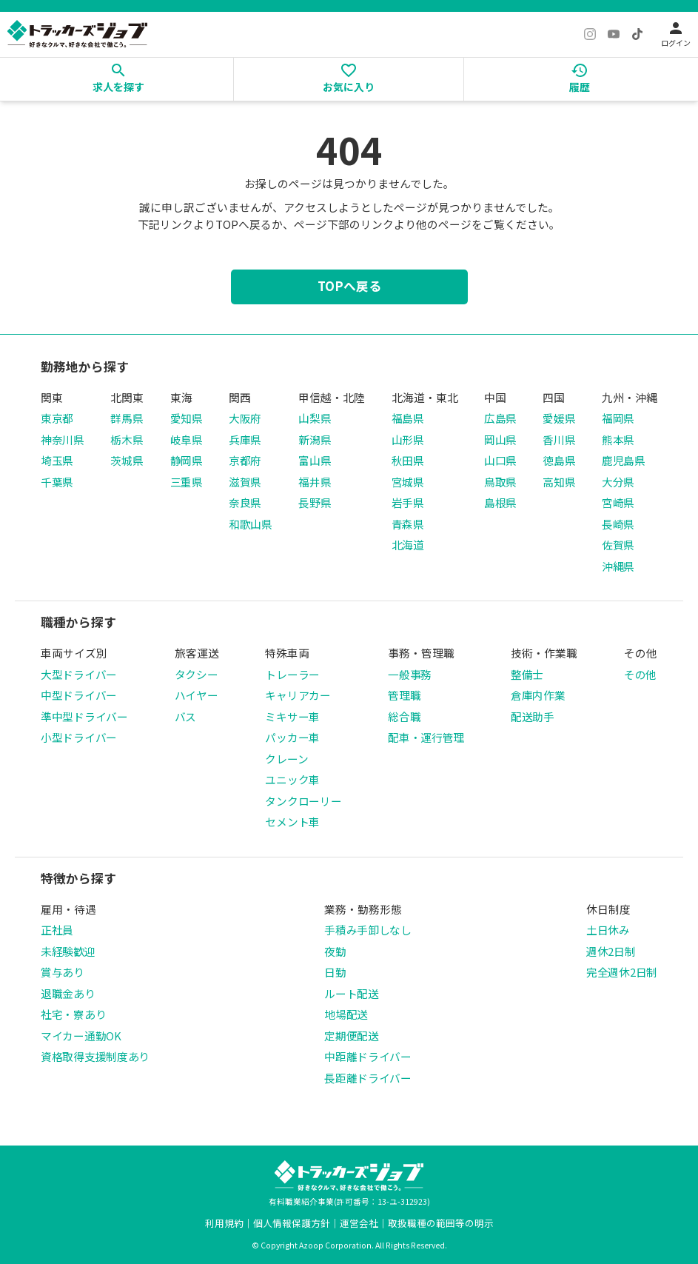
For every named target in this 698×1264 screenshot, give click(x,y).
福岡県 (618, 418)
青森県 (408, 524)
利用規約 (224, 1223)
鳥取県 (500, 481)
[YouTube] (614, 34)
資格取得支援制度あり (95, 1056)
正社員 (57, 929)
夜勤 (335, 951)
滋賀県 (245, 481)
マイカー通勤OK (81, 1035)
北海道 (408, 544)
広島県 (500, 418)
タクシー (196, 674)
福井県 (314, 481)
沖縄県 (618, 566)
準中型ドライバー (84, 716)
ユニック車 (292, 779)
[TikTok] (637, 34)
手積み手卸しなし (368, 929)
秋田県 (408, 460)
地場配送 (346, 1014)
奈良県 (245, 502)
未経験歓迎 (68, 951)
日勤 (335, 972)
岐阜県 (186, 439)
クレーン (286, 758)
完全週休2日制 (621, 972)
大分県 (618, 481)
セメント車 (292, 821)
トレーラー (292, 674)
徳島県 (559, 460)
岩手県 (408, 502)
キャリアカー (297, 695)
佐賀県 (618, 544)
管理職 (404, 695)
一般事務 (410, 674)
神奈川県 (62, 439)
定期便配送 (351, 1035)
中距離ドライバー (368, 1056)
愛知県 (186, 418)
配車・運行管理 (426, 737)
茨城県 (126, 460)
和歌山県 (250, 524)
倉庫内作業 (538, 695)
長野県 (314, 502)
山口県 (500, 460)
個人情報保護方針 (291, 1223)
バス (185, 716)
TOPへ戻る (349, 286)
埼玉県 (57, 460)
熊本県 (618, 439)
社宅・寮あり (73, 1014)
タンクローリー (303, 801)
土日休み (608, 929)
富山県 (314, 460)
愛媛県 (559, 418)
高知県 (559, 481)
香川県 (559, 439)
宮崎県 (618, 502)
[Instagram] (590, 34)
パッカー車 (292, 737)
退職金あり (68, 993)
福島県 (408, 418)
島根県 (500, 502)
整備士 (527, 674)
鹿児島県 (623, 460)
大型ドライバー (79, 674)
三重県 (186, 481)
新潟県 (314, 439)
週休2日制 (611, 951)
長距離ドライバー (368, 1078)
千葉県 (57, 481)
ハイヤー (196, 695)
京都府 (245, 460)
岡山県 (500, 439)
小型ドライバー (79, 737)
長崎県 (618, 524)
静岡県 (186, 460)
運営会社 (359, 1223)
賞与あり (62, 972)
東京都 (57, 418)
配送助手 (532, 716)
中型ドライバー (79, 695)
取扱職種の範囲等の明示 (441, 1223)
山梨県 (314, 418)
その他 (640, 674)
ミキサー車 (292, 716)
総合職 (404, 716)
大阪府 (245, 418)
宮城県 (408, 481)
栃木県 (126, 439)
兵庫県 (245, 439)
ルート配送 (351, 993)
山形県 (408, 439)
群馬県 (126, 418)
